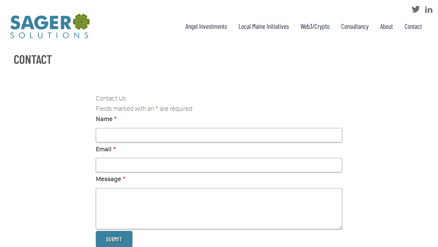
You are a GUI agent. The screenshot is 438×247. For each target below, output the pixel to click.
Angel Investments (206, 26)
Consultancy (355, 26)
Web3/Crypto (315, 26)
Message (111, 179)
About (386, 26)
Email (106, 149)
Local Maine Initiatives (264, 26)
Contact (413, 26)
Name (106, 119)
